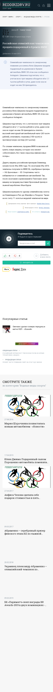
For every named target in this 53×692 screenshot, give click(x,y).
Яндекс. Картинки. (44, 208)
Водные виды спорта (32, 17)
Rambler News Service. (43, 203)
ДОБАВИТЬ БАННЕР (26, 344)
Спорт (18, 17)
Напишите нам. (45, 212)
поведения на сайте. (23, 212)
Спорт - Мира (8, 17)
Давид (13, 30)
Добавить (42, 256)
